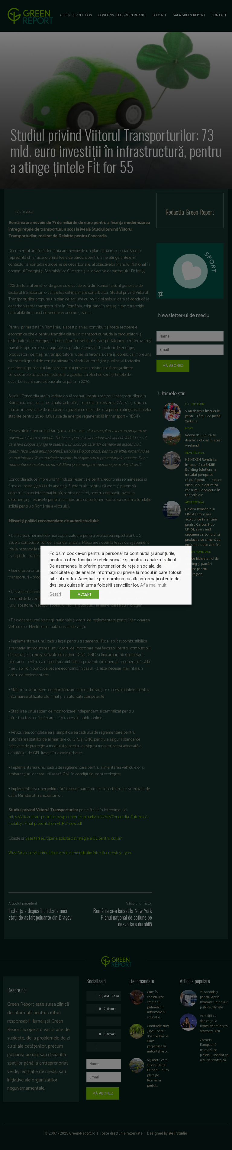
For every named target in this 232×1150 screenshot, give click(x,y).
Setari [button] (55, 594)
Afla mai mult (153, 585)
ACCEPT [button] (85, 594)
